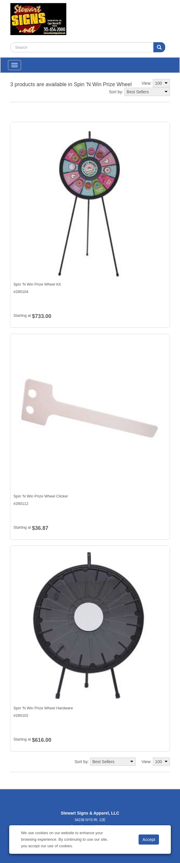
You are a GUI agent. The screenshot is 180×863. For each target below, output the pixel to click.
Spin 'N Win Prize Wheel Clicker (40, 496)
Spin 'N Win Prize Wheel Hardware (43, 708)
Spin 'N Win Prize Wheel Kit (37, 284)
